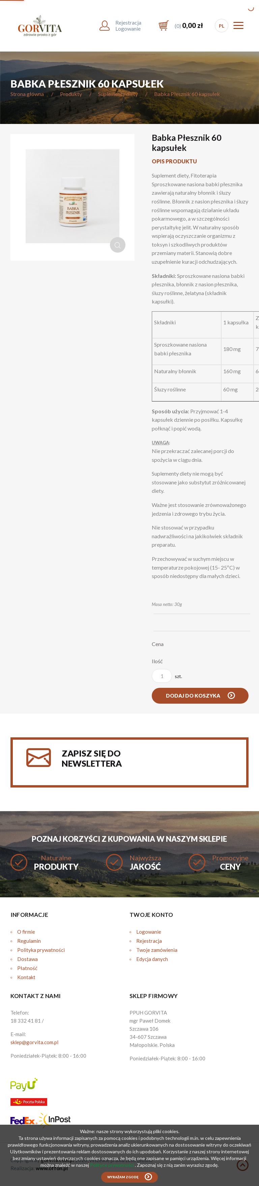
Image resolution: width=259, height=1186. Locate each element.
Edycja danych (152, 959)
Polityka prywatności (41, 950)
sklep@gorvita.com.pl (34, 1042)
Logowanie (148, 932)
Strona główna (27, 94)
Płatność (27, 968)
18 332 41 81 (25, 1021)
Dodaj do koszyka (193, 696)
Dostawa (27, 959)
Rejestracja (149, 941)
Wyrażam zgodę (122, 1177)
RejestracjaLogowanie (128, 25)
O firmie (26, 932)
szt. (167, 676)
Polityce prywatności (112, 1165)
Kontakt (26, 977)
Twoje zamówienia (156, 950)
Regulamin (29, 941)
